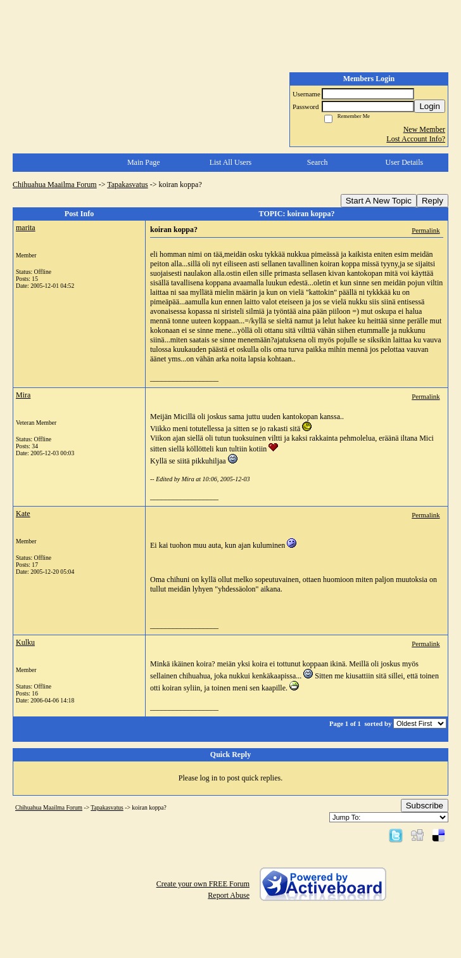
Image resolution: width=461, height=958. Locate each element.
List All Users (231, 162)
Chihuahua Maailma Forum (55, 184)
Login (429, 106)
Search (317, 162)
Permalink (425, 230)
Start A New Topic (379, 200)
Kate (23, 513)
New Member (424, 129)
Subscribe (424, 805)
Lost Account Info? (415, 138)
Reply (432, 200)
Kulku (25, 642)
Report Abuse (228, 895)
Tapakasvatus (127, 184)
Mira (23, 395)
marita (25, 227)
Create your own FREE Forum (202, 883)
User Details (405, 162)
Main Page (143, 162)
